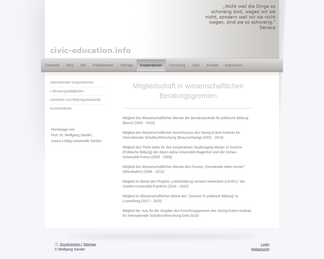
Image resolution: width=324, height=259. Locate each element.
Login (265, 244)
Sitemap (89, 244)
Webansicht (260, 249)
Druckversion (68, 244)
